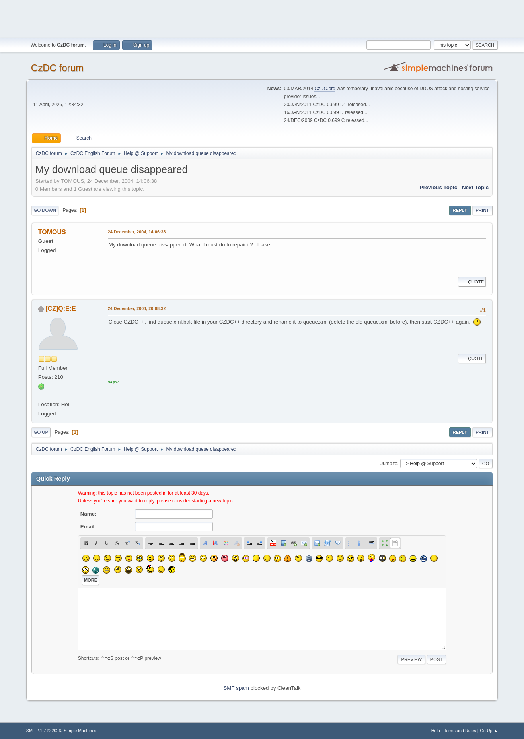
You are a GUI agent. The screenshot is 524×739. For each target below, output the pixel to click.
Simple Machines (80, 730)
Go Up (41, 432)
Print (482, 210)
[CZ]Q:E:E (60, 308)
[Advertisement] (262, 18)
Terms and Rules (460, 730)
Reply (460, 210)
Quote (472, 281)
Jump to (388, 463)
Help (435, 730)
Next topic (475, 187)
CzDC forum (57, 67)
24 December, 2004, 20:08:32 (137, 308)
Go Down (45, 210)
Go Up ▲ (489, 730)
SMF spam (236, 688)
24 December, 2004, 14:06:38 (137, 231)
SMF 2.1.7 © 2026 (43, 730)
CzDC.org (324, 88)
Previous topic (439, 187)
